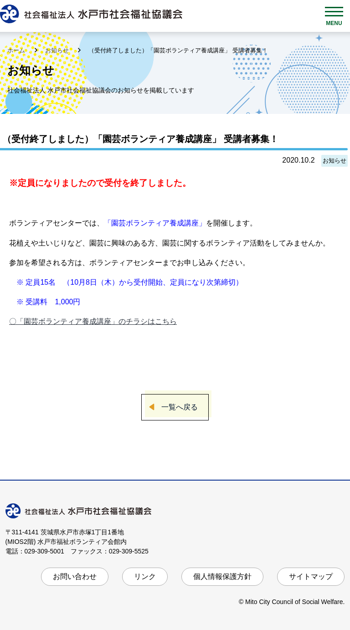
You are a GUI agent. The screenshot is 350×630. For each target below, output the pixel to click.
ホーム (17, 50)
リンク (145, 576)
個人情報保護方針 (222, 576)
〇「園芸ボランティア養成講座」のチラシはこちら (93, 321)
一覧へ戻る (179, 407)
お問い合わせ (75, 576)
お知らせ (58, 50)
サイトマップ (311, 576)
